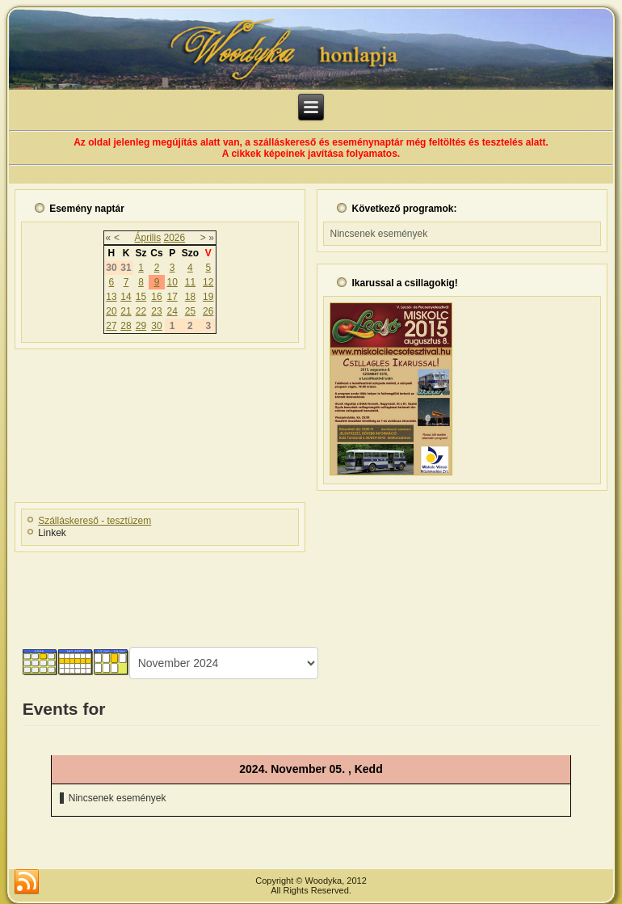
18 (190, 296)
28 (125, 326)
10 (171, 282)
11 (190, 282)
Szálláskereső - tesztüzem (94, 520)
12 (208, 282)
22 (141, 311)
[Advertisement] (311, 594)
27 (111, 326)
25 (190, 311)
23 (156, 311)
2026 (174, 237)
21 (125, 311)
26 (208, 311)
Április (147, 237)
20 (111, 311)
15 (141, 296)
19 (208, 296)
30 (156, 326)
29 (141, 326)
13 (111, 296)
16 (156, 296)
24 (171, 311)
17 (171, 296)
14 (125, 296)
